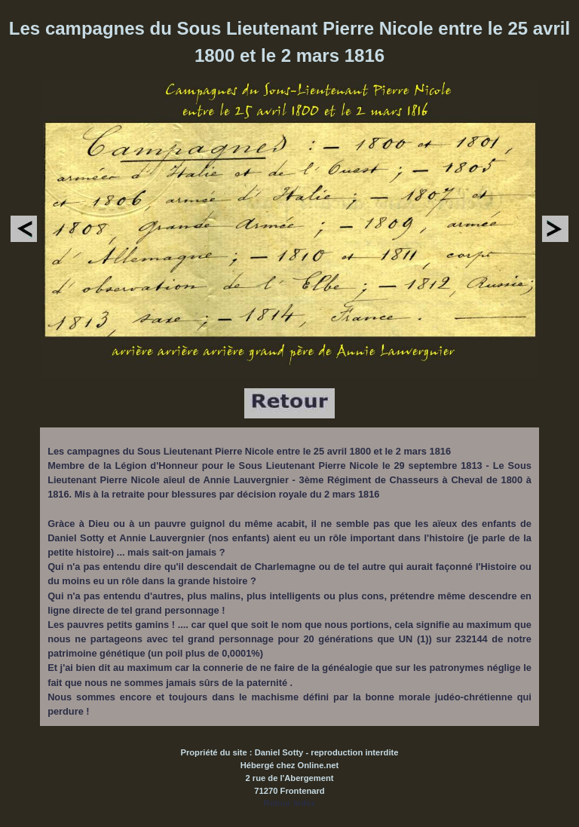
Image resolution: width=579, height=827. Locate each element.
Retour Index (289, 802)
